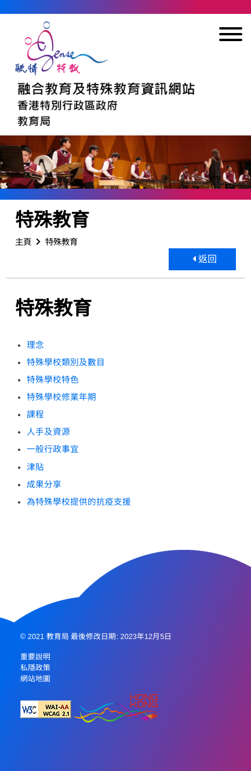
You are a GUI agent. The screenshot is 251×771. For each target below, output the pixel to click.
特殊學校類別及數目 (66, 362)
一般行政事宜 (53, 449)
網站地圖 (35, 678)
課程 (35, 414)
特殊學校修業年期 (61, 397)
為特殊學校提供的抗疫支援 (79, 501)
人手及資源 (48, 431)
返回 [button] (204, 259)
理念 (35, 345)
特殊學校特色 (53, 379)
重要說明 (35, 656)
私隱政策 (35, 667)
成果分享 (44, 484)
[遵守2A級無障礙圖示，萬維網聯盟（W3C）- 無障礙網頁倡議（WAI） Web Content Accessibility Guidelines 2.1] (45, 709)
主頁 (23, 242)
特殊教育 (61, 242)
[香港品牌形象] (115, 709)
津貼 (35, 467)
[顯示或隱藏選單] (230, 36)
